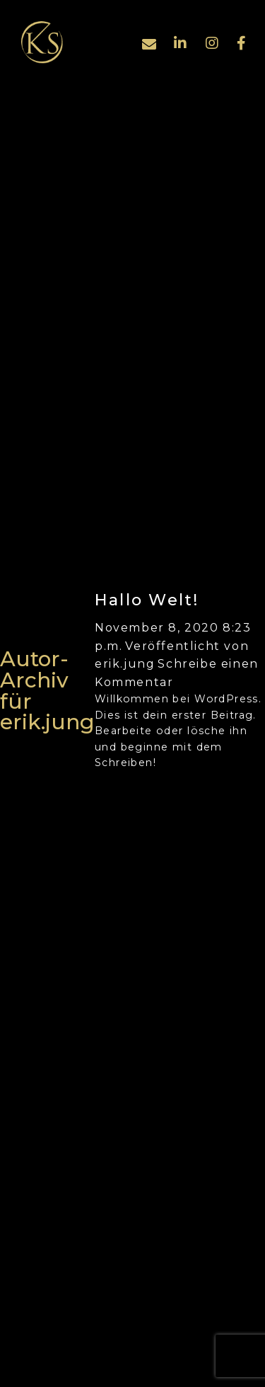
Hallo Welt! (147, 600)
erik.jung (125, 663)
